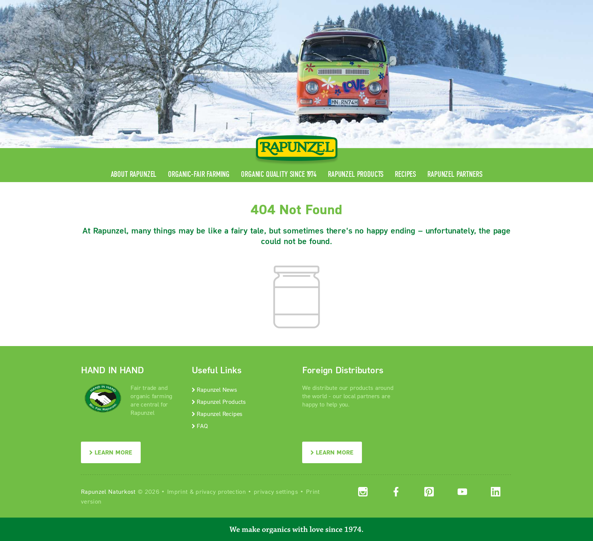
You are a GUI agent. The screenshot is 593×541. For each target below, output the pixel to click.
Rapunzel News (214, 389)
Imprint (177, 491)
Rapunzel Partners (454, 174)
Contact (448, 5)
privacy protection (221, 491)
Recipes (405, 174)
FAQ (200, 425)
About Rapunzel (134, 174)
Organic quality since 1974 (279, 174)
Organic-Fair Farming (199, 174)
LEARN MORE (110, 452)
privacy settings (276, 491)
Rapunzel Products (355, 174)
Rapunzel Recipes (217, 413)
